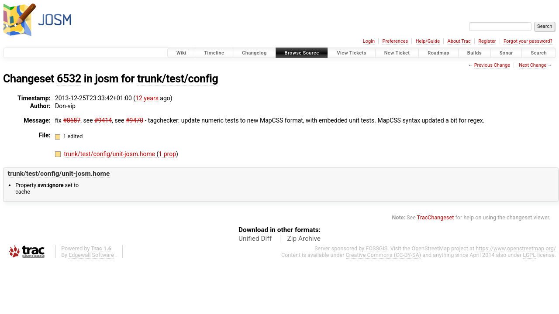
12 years (147, 98)
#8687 (71, 120)
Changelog (254, 53)
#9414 (103, 120)
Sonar (506, 53)
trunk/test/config (177, 78)
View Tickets (351, 53)
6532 (69, 78)
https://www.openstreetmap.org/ (516, 248)
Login (369, 41)
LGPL (529, 255)
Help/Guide (428, 41)
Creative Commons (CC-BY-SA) (383, 255)
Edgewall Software (91, 255)
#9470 (134, 120)
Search (539, 53)
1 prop (167, 153)
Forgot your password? (528, 41)
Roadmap (438, 53)
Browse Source (302, 53)
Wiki (181, 53)
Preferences (395, 41)
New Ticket (397, 53)
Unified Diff (255, 238)
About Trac (459, 41)
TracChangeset (435, 217)
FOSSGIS (376, 248)
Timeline (214, 53)
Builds (474, 53)
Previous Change (492, 65)
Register (487, 41)
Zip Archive (304, 238)
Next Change (532, 65)
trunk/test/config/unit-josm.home (110, 153)
